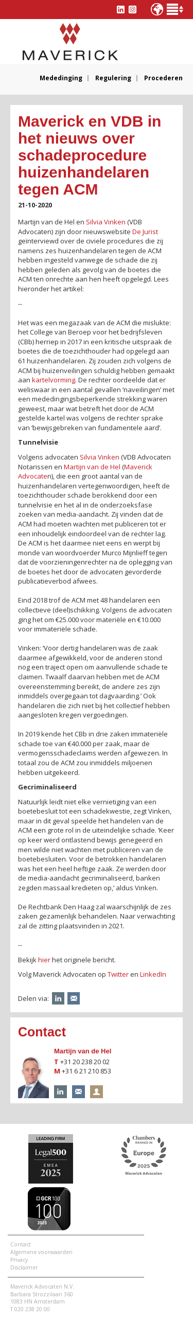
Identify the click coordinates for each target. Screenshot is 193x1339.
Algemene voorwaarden (41, 1252)
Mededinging (61, 78)
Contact (20, 1244)
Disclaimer (24, 1267)
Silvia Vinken (106, 221)
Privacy (19, 1259)
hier (44, 959)
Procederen (163, 78)
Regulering (113, 78)
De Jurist (145, 231)
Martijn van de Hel (82, 1051)
